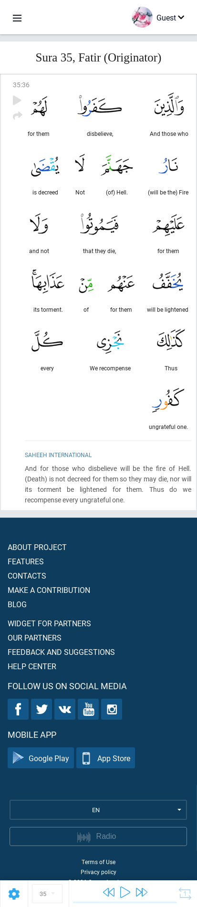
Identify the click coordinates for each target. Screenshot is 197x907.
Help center (32, 666)
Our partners (35, 637)
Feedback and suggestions (61, 652)
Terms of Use (98, 862)
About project (37, 547)
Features (26, 561)
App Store (105, 758)
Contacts (27, 576)
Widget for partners (49, 623)
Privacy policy (98, 872)
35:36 (21, 84)
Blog (17, 604)
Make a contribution (49, 590)
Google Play (40, 758)
